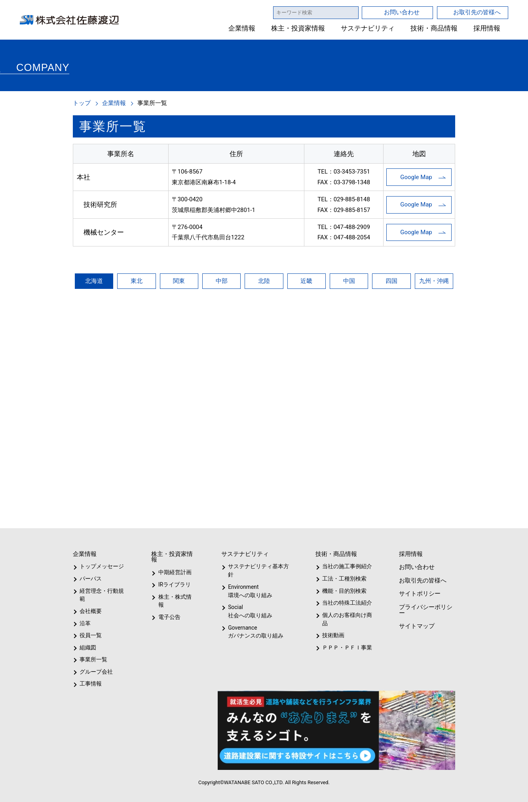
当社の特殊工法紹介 (346, 603)
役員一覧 (91, 635)
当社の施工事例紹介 (346, 566)
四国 (391, 281)
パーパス (90, 578)
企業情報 (242, 28)
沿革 (85, 623)
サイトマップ (416, 626)
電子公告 (169, 609)
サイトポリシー (419, 593)
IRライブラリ (172, 584)
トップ (82, 103)
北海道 (94, 281)
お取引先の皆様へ (477, 12)
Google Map (416, 177)
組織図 (88, 647)
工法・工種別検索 (342, 578)
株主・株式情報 (176, 597)
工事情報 (91, 683)
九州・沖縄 (434, 281)
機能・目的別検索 (342, 591)
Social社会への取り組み (250, 611)
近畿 (306, 281)
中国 (349, 281)
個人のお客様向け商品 (345, 619)
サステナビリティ (368, 28)
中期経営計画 (175, 572)
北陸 (264, 281)
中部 (222, 281)
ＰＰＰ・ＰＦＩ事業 (341, 647)
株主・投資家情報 (298, 28)
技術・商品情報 (434, 28)
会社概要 (91, 611)
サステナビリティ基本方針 (256, 570)
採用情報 (486, 28)
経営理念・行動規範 (100, 595)
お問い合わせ (402, 12)
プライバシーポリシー (425, 610)
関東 (179, 281)
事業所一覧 (93, 659)
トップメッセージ (99, 566)
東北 (136, 281)
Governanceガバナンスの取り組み (254, 632)
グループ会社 (95, 672)
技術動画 (332, 635)
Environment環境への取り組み (250, 591)
